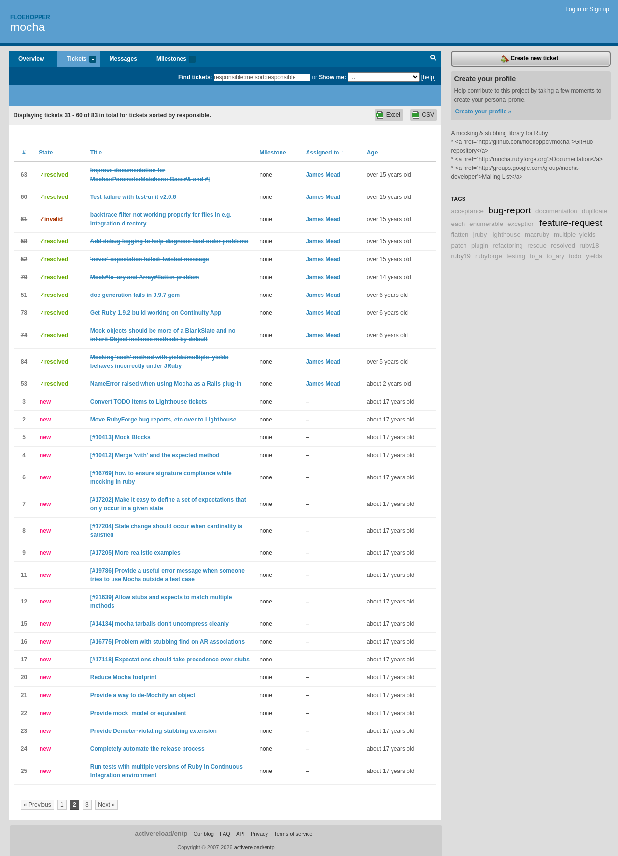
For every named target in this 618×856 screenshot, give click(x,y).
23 (24, 731)
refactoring (508, 245)
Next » (106, 804)
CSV (428, 115)
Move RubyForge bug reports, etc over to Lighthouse (163, 419)
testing (515, 256)
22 (24, 713)
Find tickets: (195, 77)
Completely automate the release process (147, 748)
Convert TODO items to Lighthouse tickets (148, 401)
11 (24, 575)
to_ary (555, 256)
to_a (536, 256)
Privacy (259, 834)
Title (96, 152)
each (458, 223)
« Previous (37, 804)
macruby (537, 234)
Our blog (203, 834)
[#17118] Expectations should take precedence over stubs (170, 659)
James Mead (323, 174)
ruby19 (460, 256)
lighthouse (506, 234)
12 (24, 601)
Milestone (272, 152)
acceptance (467, 211)
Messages (123, 59)
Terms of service (293, 834)
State (46, 152)
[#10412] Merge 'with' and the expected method (155, 455)
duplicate (594, 211)
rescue (537, 245)
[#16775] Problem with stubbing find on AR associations (167, 641)
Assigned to (325, 152)
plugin (479, 245)
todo (575, 256)
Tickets (76, 60)
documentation (556, 211)
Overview (31, 59)
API (240, 834)
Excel (393, 115)
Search (433, 59)
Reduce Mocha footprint (123, 677)
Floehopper (30, 17)
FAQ (225, 834)
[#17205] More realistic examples (135, 552)
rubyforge (488, 256)
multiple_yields (575, 234)
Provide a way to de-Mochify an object (142, 695)
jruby (480, 234)
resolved (563, 245)
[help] (428, 77)
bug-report (509, 210)
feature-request (570, 223)
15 (24, 623)
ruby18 (589, 245)
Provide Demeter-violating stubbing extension (153, 731)
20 (24, 677)
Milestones (171, 60)
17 (24, 659)
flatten (459, 234)
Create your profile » (483, 111)
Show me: (332, 77)
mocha (27, 26)
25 (24, 771)
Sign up (599, 9)
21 (24, 695)
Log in (573, 9)
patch (458, 245)
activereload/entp (161, 833)
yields (594, 256)
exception (520, 223)
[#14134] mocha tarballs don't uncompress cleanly (159, 623)
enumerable (486, 223)
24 (24, 748)
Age (372, 152)
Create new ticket (529, 59)
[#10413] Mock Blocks (120, 437)
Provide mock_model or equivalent (138, 713)
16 (24, 641)
